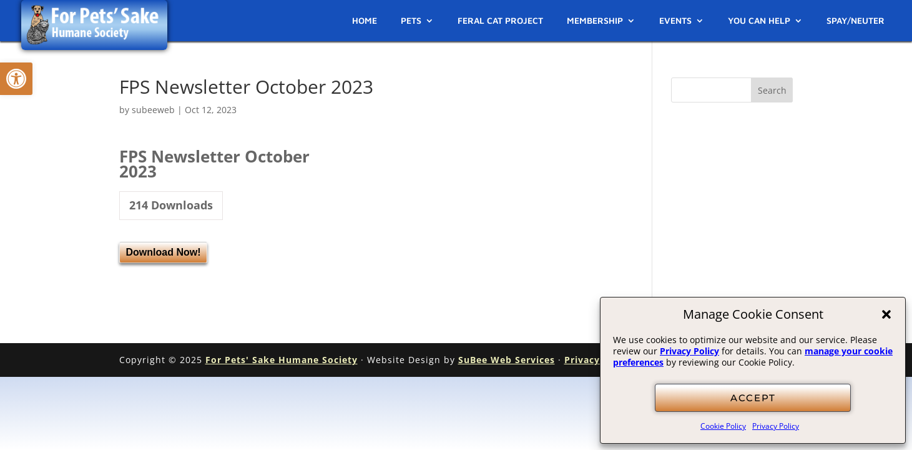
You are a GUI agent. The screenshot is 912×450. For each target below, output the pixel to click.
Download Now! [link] (163, 252)
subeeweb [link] (153, 110)
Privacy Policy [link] (689, 351)
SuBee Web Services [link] (506, 360)
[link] (16, 78)
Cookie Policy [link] (723, 426)
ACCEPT (753, 398)
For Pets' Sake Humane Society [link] (281, 360)
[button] (886, 314)
